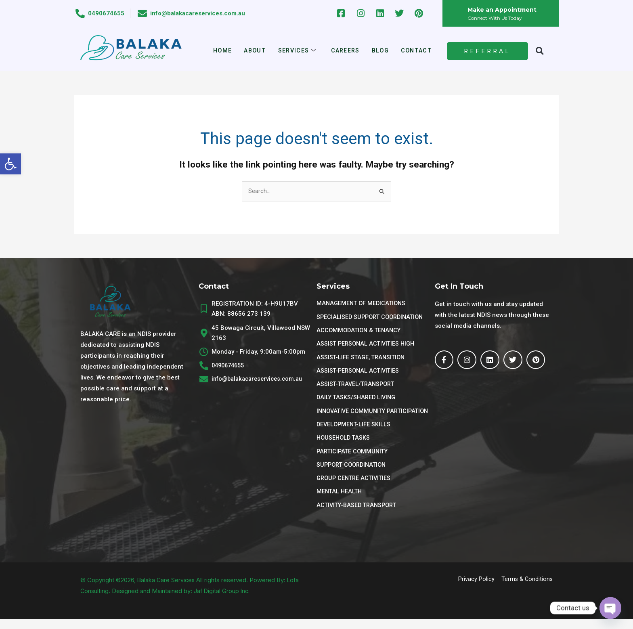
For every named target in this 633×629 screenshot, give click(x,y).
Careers (346, 51)
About (252, 51)
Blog (382, 51)
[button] (10, 163)
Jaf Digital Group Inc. (223, 601)
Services (296, 51)
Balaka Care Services (167, 590)
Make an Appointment (503, 9)
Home (218, 51)
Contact (420, 51)
